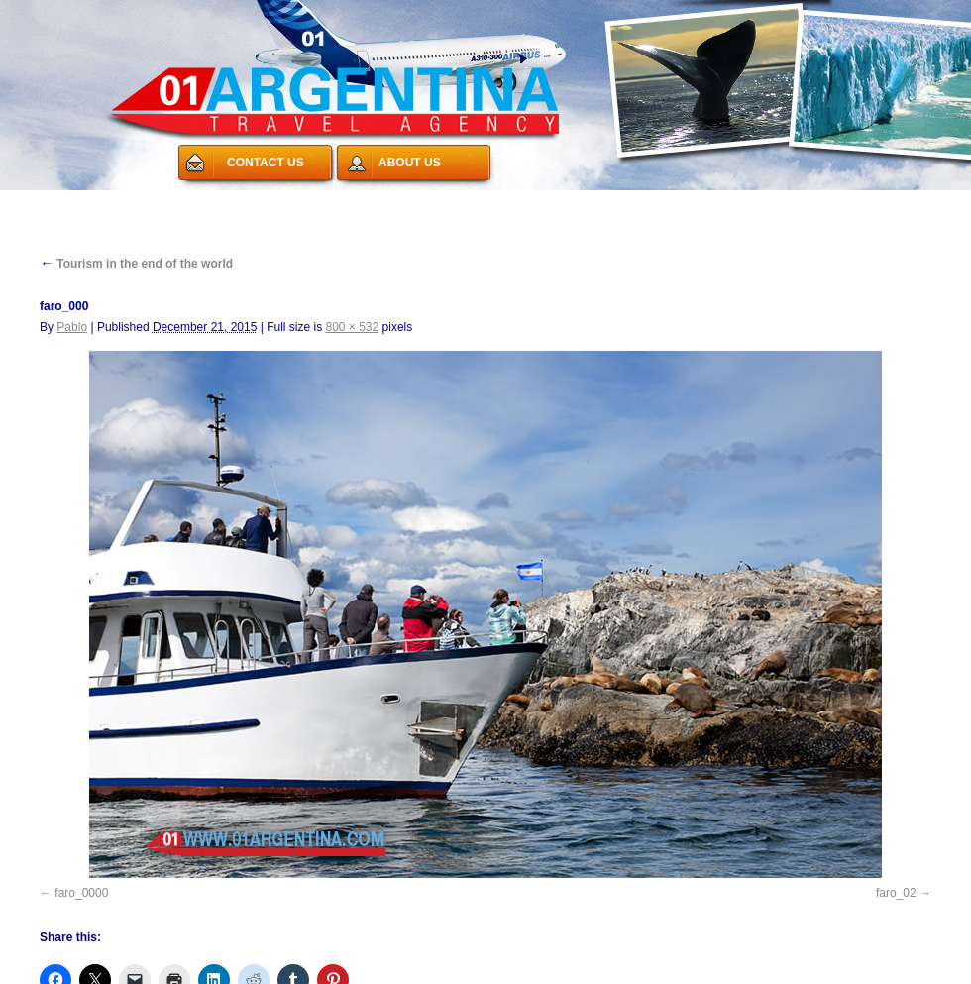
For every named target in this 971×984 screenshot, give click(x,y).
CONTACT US (265, 162)
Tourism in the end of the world (136, 264)
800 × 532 (352, 327)
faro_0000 (81, 893)
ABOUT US (409, 162)
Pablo (71, 327)
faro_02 (896, 893)
